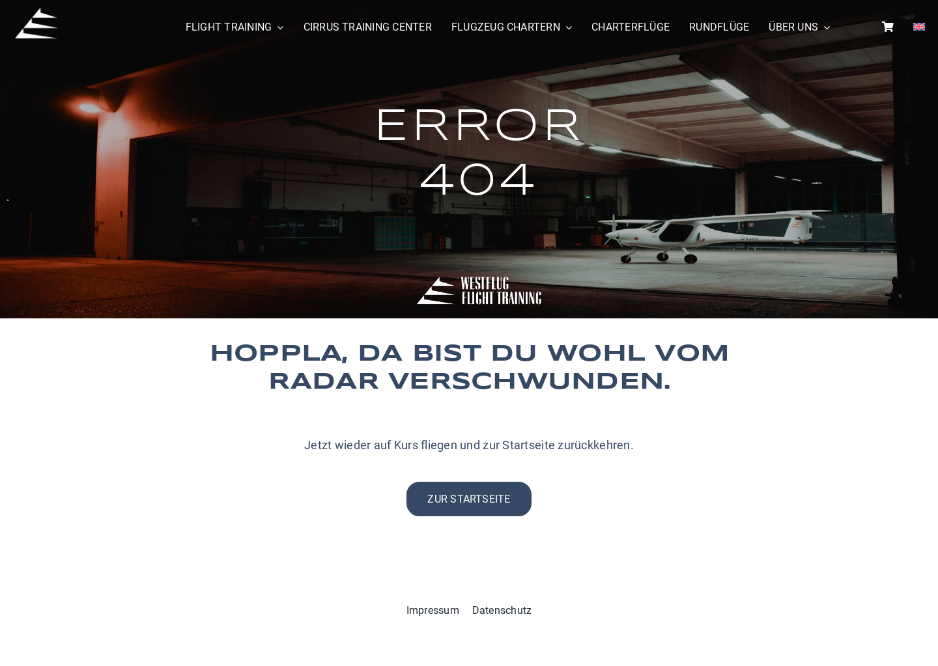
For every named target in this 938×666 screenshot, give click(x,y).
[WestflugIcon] (36, 12)
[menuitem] (919, 27)
